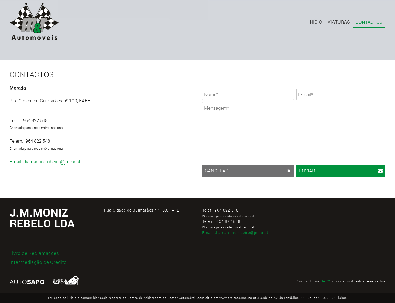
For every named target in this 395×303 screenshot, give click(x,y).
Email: (235, 232)
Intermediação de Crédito (38, 262)
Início (315, 22)
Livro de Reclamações (34, 253)
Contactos (369, 22)
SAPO (326, 281)
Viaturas (339, 22)
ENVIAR (341, 171)
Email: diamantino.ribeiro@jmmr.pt (45, 161)
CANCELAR (248, 171)
